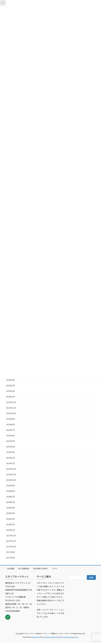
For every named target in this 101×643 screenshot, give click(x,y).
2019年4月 (10, 446)
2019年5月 (10, 441)
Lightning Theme (49, 637)
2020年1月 (10, 396)
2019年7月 (10, 430)
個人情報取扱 (23, 568)
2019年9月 (10, 419)
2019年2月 (10, 457)
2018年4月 (10, 513)
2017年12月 (11, 535)
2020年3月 (10, 385)
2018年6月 (10, 502)
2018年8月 (10, 491)
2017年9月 (10, 552)
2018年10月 (11, 480)
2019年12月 (11, 402)
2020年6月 (10, 380)
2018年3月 (10, 519)
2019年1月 (10, 463)
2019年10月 (11, 413)
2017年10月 (11, 546)
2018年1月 (10, 530)
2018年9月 (10, 485)
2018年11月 (11, 474)
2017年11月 (11, 541)
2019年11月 (11, 408)
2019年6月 (10, 435)
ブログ (54, 568)
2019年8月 (10, 424)
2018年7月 (10, 496)
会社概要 (10, 568)
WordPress (36, 637)
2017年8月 (10, 557)
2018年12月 (11, 469)
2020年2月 (10, 391)
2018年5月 (10, 507)
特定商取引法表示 (40, 568)
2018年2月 (10, 524)
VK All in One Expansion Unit (68, 637)
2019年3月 (10, 452)
